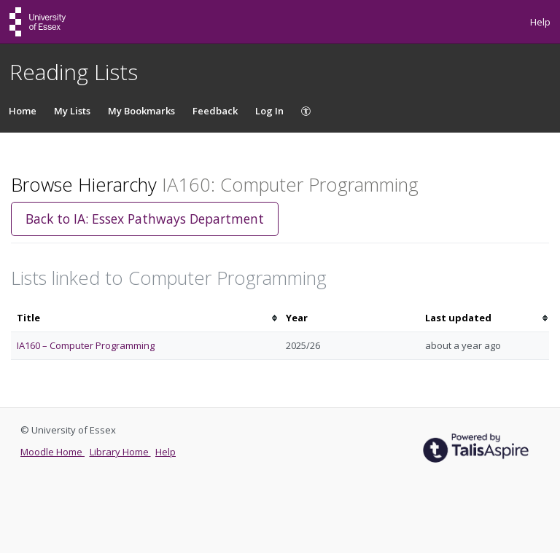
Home (22, 110)
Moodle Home (52, 451)
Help (540, 21)
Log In (269, 110)
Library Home (120, 451)
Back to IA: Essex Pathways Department (145, 218)
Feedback (215, 110)
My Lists (72, 110)
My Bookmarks (141, 110)
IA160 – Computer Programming (86, 345)
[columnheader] (145, 318)
